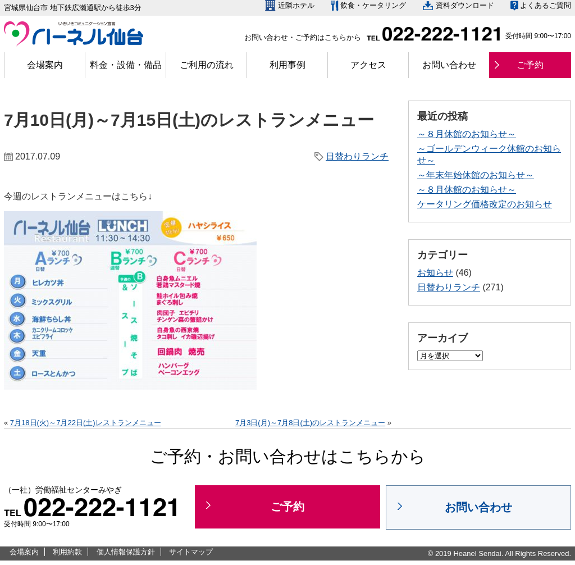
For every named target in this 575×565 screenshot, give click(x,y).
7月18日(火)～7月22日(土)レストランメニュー (85, 422)
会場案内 (45, 65)
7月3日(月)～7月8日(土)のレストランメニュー (310, 422)
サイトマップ (191, 552)
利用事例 (287, 65)
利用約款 (67, 552)
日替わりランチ (357, 156)
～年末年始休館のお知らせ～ (475, 175)
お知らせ (435, 272)
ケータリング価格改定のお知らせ (484, 204)
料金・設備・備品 (126, 65)
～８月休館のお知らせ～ (466, 134)
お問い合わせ (449, 65)
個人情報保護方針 (126, 552)
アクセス (368, 65)
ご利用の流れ (207, 65)
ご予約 (530, 65)
